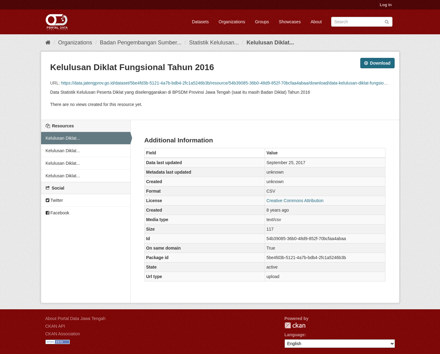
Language (295, 334)
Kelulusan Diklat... (270, 43)
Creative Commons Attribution (294, 200)
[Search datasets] (361, 22)
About (316, 21)
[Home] (48, 43)
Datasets (200, 21)
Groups (262, 21)
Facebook (57, 212)
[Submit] (386, 21)
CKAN (295, 325)
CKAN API (55, 326)
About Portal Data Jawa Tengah (75, 318)
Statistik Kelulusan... (214, 43)
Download (377, 63)
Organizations (232, 21)
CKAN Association (62, 333)
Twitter (54, 200)
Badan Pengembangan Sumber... (141, 43)
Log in (386, 4)
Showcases (290, 21)
